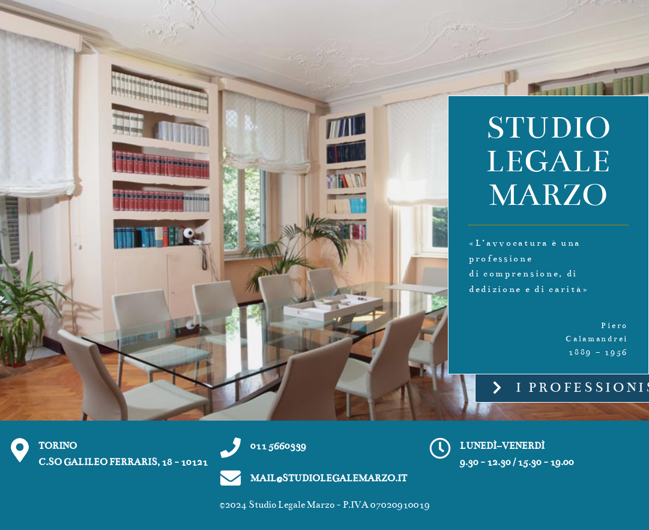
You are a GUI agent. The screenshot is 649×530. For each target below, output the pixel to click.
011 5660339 (278, 445)
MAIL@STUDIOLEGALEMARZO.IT (328, 478)
